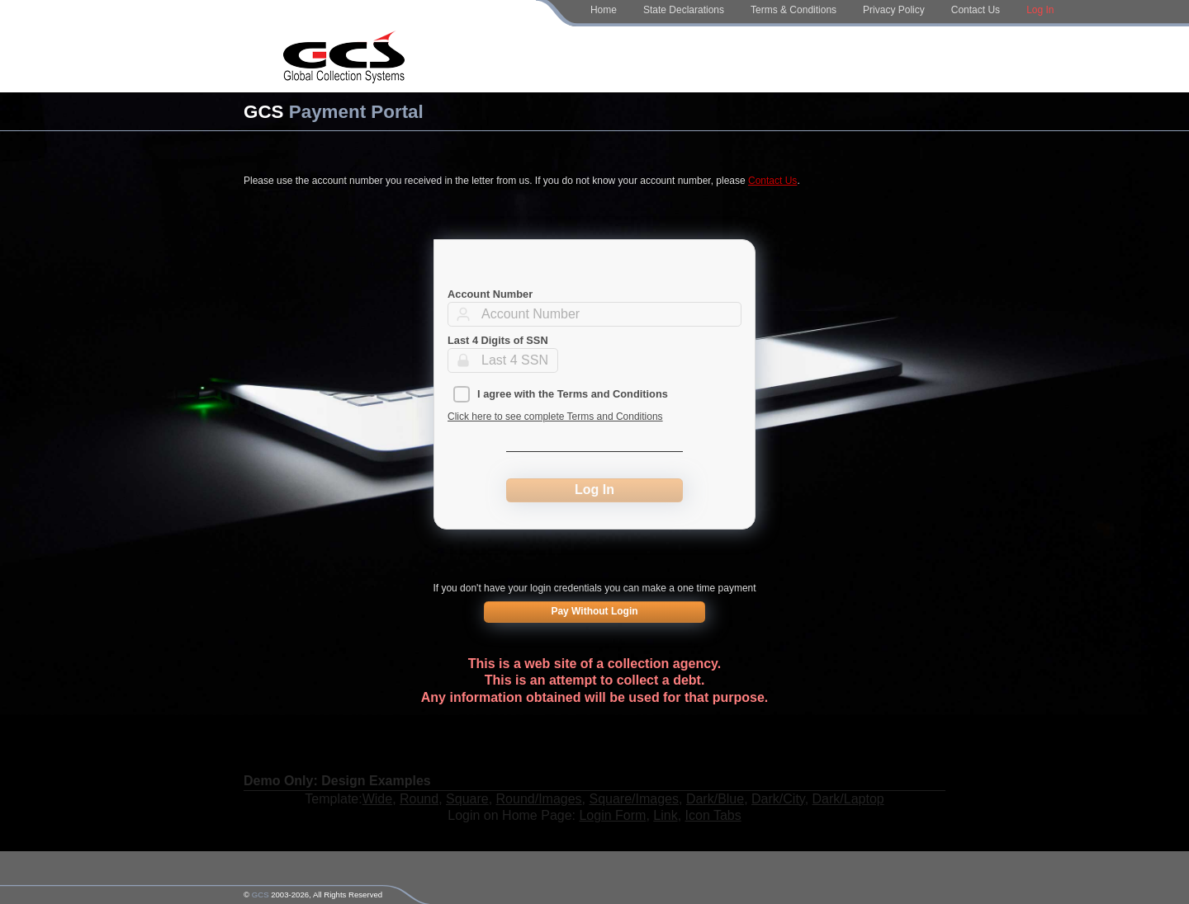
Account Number (490, 294)
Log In (1040, 10)
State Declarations (683, 10)
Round (419, 799)
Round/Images (539, 799)
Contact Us (975, 10)
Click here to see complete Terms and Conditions (555, 416)
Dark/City (778, 799)
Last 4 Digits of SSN (498, 340)
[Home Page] (344, 59)
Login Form (612, 815)
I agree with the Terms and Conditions (572, 394)
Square (467, 799)
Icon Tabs (713, 815)
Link (665, 815)
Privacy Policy (894, 10)
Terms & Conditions (793, 10)
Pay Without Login (594, 611)
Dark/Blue (715, 799)
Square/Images (635, 799)
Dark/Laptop (848, 799)
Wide (377, 799)
